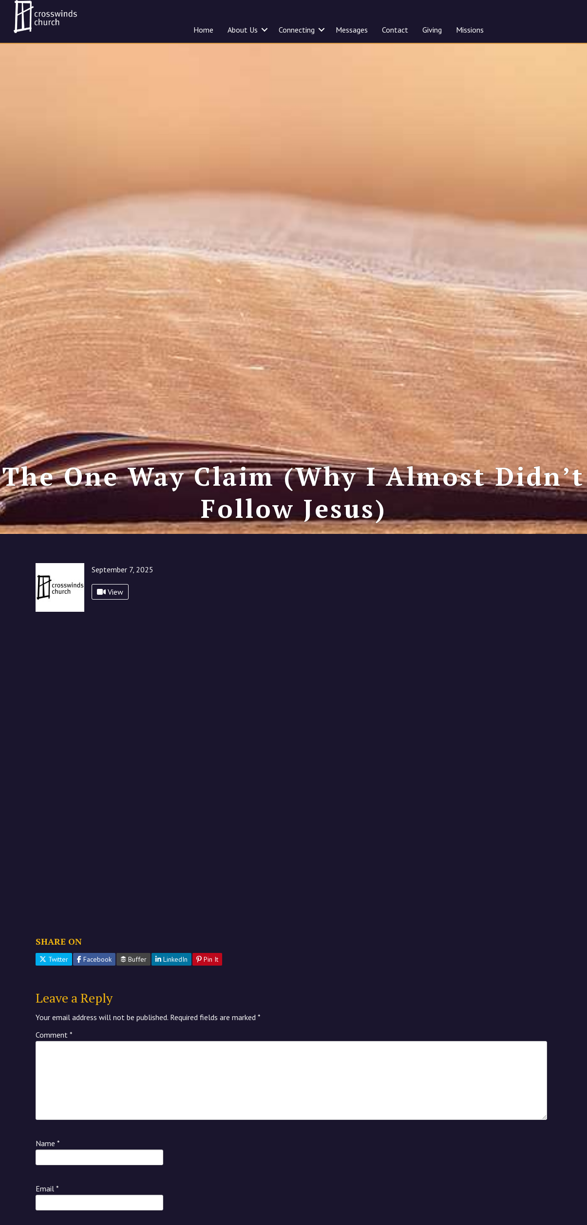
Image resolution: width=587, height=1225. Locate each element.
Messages (352, 30)
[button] (264, 30)
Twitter (53, 959)
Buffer (133, 959)
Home (203, 30)
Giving (432, 30)
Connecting (297, 30)
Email (47, 1188)
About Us (242, 30)
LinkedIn (171, 959)
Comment (54, 1035)
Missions (470, 30)
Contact (395, 30)
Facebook (94, 959)
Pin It (207, 959)
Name (48, 1143)
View (110, 592)
